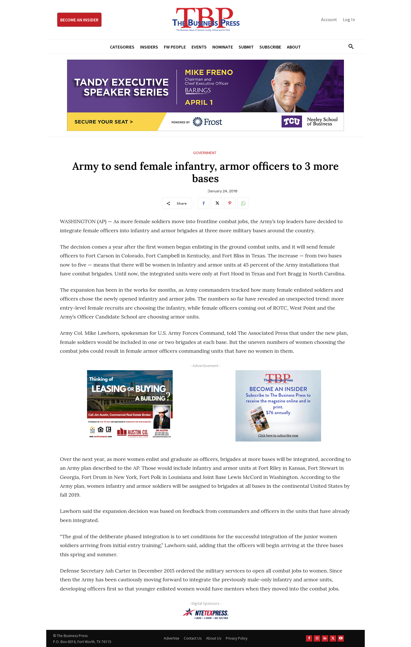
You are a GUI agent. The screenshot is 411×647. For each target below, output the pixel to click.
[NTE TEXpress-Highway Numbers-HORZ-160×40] (205, 613)
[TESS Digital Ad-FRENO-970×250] (205, 95)
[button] (349, 47)
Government (205, 153)
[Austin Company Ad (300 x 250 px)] (130, 406)
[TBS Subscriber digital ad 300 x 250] (278, 406)
